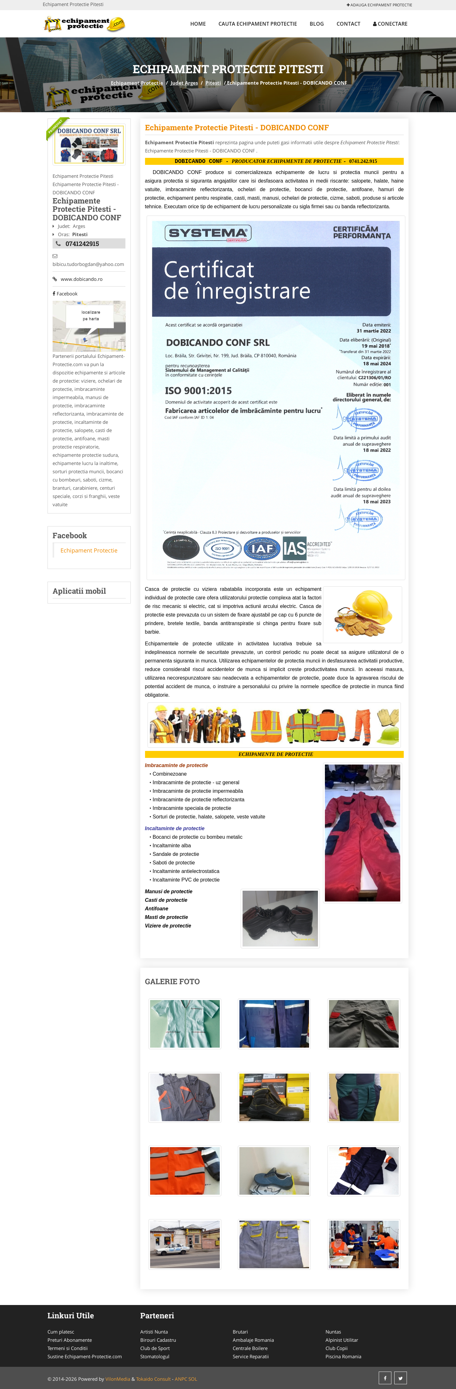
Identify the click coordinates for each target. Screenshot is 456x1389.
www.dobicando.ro (78, 279)
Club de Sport (155, 1348)
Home (198, 23)
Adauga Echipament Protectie (379, 5)
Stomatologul (154, 1356)
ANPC (181, 1379)
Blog (317, 23)
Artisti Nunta (154, 1331)
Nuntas (333, 1331)
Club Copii (337, 1348)
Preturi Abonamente (70, 1340)
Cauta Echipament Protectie (257, 23)
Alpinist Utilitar (342, 1340)
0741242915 (82, 243)
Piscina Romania (343, 1356)
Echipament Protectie (137, 83)
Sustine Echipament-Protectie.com (85, 1356)
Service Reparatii (251, 1356)
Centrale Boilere (250, 1348)
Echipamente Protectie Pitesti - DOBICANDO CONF (237, 127)
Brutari (240, 1331)
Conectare (390, 23)
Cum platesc (61, 1331)
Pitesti (213, 83)
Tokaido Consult (153, 1379)
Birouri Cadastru (158, 1340)
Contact (348, 23)
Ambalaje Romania (253, 1340)
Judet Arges (184, 83)
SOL (192, 1379)
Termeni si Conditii (68, 1348)
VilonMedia (117, 1379)
